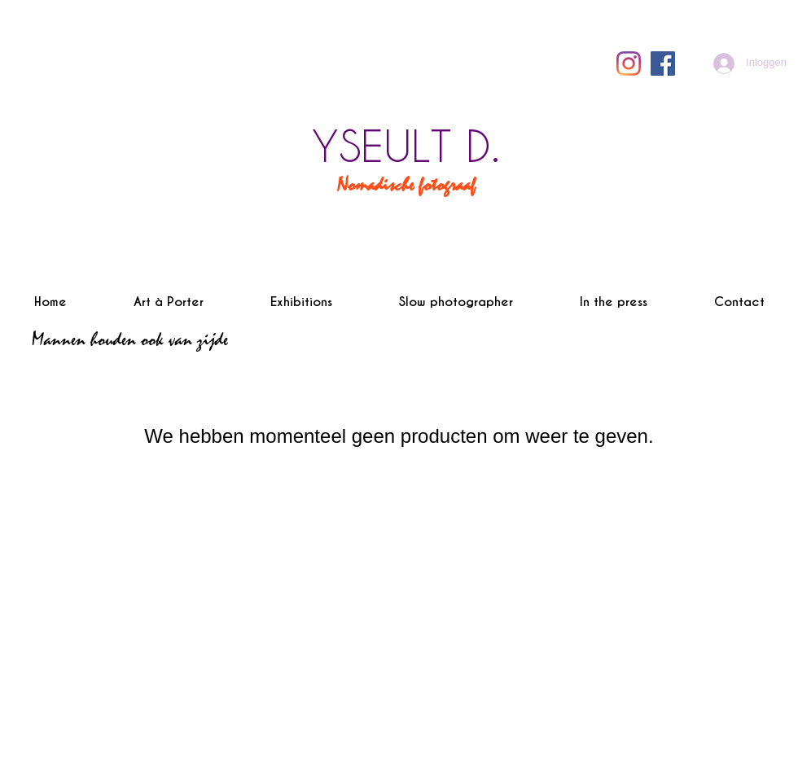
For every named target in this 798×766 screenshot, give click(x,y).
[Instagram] (628, 63)
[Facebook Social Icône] (663, 63)
